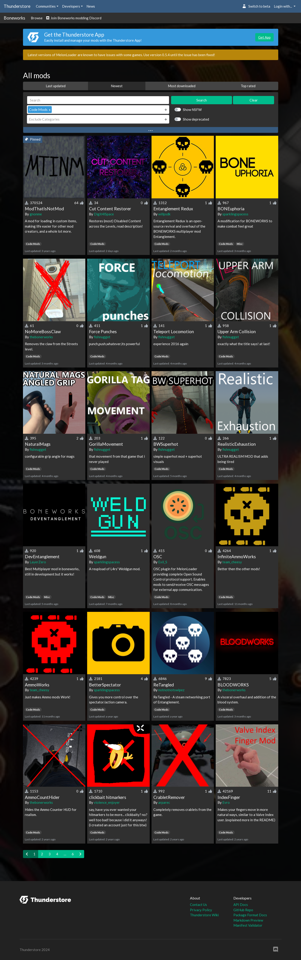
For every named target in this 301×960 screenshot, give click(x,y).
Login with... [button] (283, 6)
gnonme (36, 214)
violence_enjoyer (107, 802)
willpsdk (164, 214)
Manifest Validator (247, 925)
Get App (264, 37)
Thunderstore (17, 6)
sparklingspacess (235, 214)
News (90, 6)
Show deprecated (196, 119)
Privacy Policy (201, 910)
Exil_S (162, 562)
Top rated (248, 86)
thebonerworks (41, 337)
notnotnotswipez (171, 690)
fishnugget (102, 337)
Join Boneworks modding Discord (73, 18)
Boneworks (14, 17)
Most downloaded (181, 86)
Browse (37, 18)
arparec (164, 802)
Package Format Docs (250, 915)
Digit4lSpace (104, 214)
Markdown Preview (248, 920)
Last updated (56, 86)
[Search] (98, 100)
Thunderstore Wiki (204, 915)
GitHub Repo (243, 910)
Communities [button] (46, 6)
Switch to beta (256, 6)
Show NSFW (192, 109)
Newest (117, 86)
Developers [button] (71, 6)
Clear (253, 100)
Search (201, 100)
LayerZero (38, 562)
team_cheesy (232, 562)
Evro (226, 802)
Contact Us (198, 904)
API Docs (240, 904)
